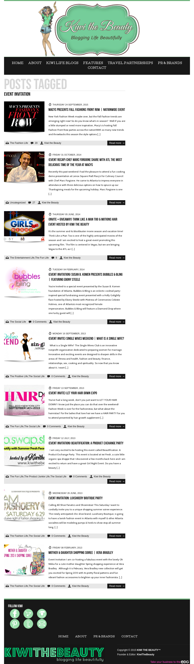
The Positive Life (19, 376)
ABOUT (35, 63)
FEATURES (93, 63)
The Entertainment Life (22, 257)
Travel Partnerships (130, 63)
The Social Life (18, 321)
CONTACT (97, 68)
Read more (115, 143)
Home (17, 63)
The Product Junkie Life (37, 476)
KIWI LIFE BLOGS (62, 63)
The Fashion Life (19, 143)
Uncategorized (17, 202)
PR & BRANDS (170, 63)
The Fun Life (42, 257)
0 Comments (39, 321)
